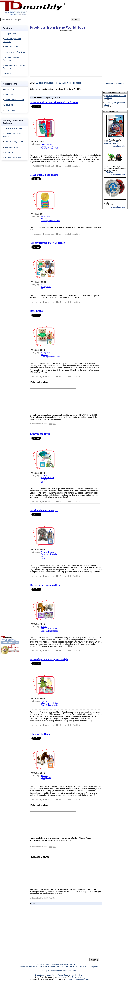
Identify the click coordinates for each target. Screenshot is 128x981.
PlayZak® (94, 966)
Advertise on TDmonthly (115, 83)
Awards (7, 73)
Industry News (11, 47)
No (54, 424)
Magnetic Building (49, 628)
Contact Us (9, 110)
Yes (50, 424)
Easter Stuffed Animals (47, 478)
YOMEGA (109, 172)
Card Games (46, 144)
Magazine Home (43, 964)
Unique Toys (10, 33)
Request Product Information (77, 966)
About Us (8, 105)
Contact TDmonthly (60, 964)
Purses (44, 626)
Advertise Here (76, 964)
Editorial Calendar (27, 966)
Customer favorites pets (49, 555)
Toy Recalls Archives (14, 128)
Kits (43, 284)
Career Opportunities (65, 975)
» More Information (118, 146)
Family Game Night (50, 148)
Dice (43, 779)
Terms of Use (77, 977)
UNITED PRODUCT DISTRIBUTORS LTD (111, 142)
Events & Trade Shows (45, 966)
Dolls (43, 558)
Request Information (13, 157)
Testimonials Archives (14, 99)
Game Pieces (47, 146)
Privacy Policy (50, 975)
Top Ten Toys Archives (14, 52)
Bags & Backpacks (49, 631)
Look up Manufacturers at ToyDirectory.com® (59, 971)
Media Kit (8, 94)
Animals (44, 475)
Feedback (79, 975)
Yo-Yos (44, 218)
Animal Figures (48, 552)
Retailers (8, 152)
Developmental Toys (50, 220)
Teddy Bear (46, 216)
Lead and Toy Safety (13, 142)
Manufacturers (11, 147)
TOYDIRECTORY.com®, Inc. (77, 979)
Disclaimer (39, 975)
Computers (46, 777)
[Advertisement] (9, 212)
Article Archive (11, 89)
